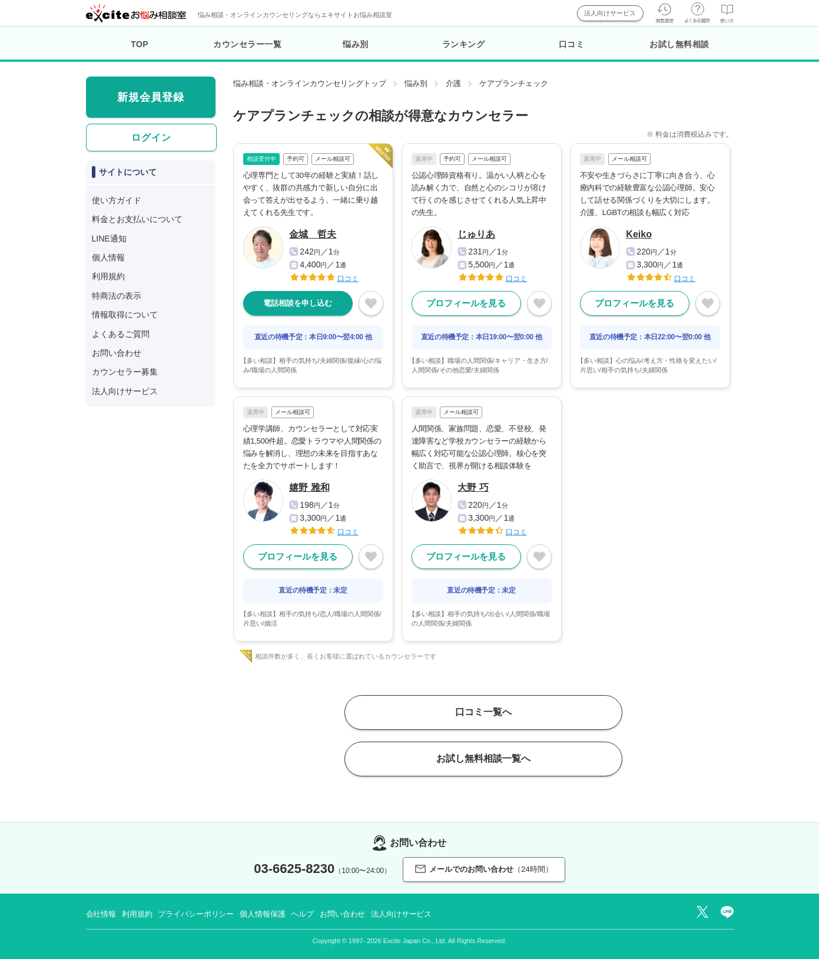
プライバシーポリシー (196, 914)
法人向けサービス (610, 12)
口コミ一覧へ (483, 712)
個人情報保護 (262, 914)
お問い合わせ (116, 353)
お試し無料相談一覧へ (483, 758)
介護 (453, 83)
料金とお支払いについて (137, 219)
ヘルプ (302, 914)
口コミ (572, 44)
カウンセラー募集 (125, 371)
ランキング (463, 44)
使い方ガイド (116, 200)
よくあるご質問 (121, 334)
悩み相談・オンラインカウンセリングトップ (309, 83)
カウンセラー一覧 (247, 44)
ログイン (151, 138)
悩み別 (356, 44)
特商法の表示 (116, 295)
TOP (139, 44)
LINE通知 (109, 238)
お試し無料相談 (679, 44)
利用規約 (108, 276)
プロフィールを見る (466, 303)
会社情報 (101, 914)
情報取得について (125, 314)
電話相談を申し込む (297, 303)
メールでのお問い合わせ (483, 869)
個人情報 (108, 257)
